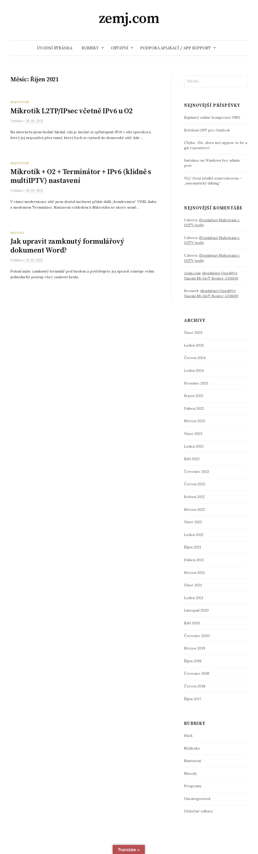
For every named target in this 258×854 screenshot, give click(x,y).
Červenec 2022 (196, 471)
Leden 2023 (193, 446)
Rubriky (90, 47)
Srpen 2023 (193, 395)
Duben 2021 (194, 560)
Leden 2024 (194, 370)
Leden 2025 (194, 345)
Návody (17, 233)
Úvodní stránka (54, 47)
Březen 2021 (194, 572)
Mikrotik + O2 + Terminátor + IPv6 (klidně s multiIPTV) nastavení (80, 176)
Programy (192, 786)
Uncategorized (197, 798)
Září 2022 (192, 458)
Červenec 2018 (196, 673)
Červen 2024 (195, 357)
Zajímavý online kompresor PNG (212, 117)
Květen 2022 (194, 496)
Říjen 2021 (192, 547)
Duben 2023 (194, 408)
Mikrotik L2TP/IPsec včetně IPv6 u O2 (71, 111)
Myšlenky (192, 748)
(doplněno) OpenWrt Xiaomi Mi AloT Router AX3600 (211, 276)
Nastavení (19, 102)
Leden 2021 (193, 597)
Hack (188, 735)
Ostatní (119, 47)
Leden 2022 (193, 534)
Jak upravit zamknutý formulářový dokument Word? (67, 246)
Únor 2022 (193, 522)
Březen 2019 (194, 648)
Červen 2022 (194, 484)
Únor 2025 (193, 332)
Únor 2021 (193, 585)
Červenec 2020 (197, 635)
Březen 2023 (194, 421)
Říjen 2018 (192, 661)
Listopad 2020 (196, 610)
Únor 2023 (193, 433)
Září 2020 (192, 623)
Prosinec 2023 (196, 383)
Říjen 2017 (192, 699)
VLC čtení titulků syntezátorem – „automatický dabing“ (213, 181)
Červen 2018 (194, 686)
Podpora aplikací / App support (175, 47)
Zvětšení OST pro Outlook (207, 130)
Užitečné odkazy (198, 811)
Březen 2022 (194, 509)
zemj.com (129, 19)
